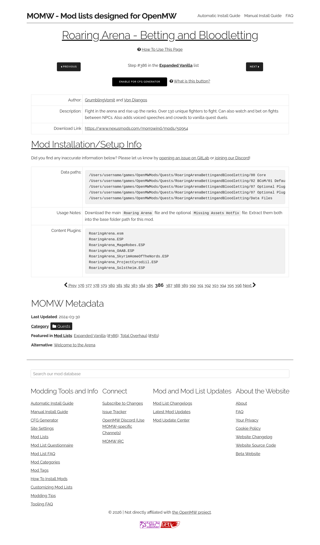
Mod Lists (63, 335)
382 (126, 285)
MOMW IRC (113, 441)
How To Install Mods (49, 478)
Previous (69, 67)
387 (169, 285)
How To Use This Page (162, 49)
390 (192, 285)
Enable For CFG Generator (139, 81)
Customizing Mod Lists (51, 487)
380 (111, 285)
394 (223, 285)
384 (141, 285)
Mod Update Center (171, 419)
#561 (153, 335)
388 (176, 285)
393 (215, 285)
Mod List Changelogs (172, 403)
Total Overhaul (133, 335)
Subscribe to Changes (122, 403)
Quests (61, 326)
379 (103, 285)
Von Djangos (135, 100)
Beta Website (248, 453)
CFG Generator (44, 419)
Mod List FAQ (43, 453)
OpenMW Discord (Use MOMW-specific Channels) (123, 426)
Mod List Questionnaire (52, 445)
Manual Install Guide (263, 15)
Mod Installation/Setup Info (86, 144)
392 (207, 285)
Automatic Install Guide (219, 15)
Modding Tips (43, 495)
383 (134, 285)
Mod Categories (45, 461)
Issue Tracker (114, 411)
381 (119, 285)
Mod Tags (39, 470)
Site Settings (42, 428)
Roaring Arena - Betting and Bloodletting (160, 35)
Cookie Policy (248, 428)
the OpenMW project (191, 512)
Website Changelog (254, 436)
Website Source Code (256, 445)
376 (81, 285)
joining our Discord (232, 158)
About (241, 403)
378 (96, 285)
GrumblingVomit (100, 100)
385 (149, 285)
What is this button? (192, 81)
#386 (112, 335)
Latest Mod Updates (171, 411)
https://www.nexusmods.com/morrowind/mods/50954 (136, 128)
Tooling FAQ (42, 503)
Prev (70, 285)
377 (88, 285)
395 (230, 285)
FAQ (289, 15)
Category (40, 326)
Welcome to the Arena (75, 344)
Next (254, 67)
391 (200, 285)
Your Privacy (247, 419)
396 (238, 285)
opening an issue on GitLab (184, 158)
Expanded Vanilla (175, 65)
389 (184, 285)
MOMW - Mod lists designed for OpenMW (101, 15)
